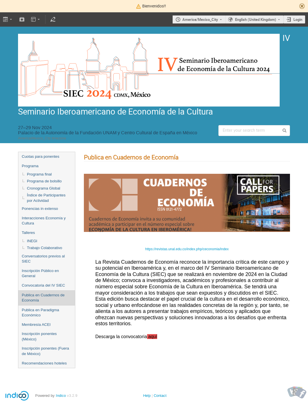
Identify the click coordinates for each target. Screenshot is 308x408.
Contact (160, 395)
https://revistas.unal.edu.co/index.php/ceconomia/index (187, 249)
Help (147, 395)
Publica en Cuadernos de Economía (43, 298)
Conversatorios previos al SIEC (43, 259)
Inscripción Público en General (40, 273)
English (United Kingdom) (255, 19)
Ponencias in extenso (40, 208)
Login (297, 19)
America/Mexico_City (200, 19)
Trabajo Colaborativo (44, 248)
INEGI (32, 241)
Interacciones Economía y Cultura (44, 221)
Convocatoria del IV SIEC (43, 285)
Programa (30, 166)
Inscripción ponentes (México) (39, 336)
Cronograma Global (43, 188)
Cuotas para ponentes (40, 156)
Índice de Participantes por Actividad (46, 198)
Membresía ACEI (36, 324)
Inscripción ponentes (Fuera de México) (45, 351)
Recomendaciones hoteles (44, 363)
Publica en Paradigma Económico (40, 313)
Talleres (28, 232)
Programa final (39, 174)
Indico (61, 395)
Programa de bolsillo (44, 181)
